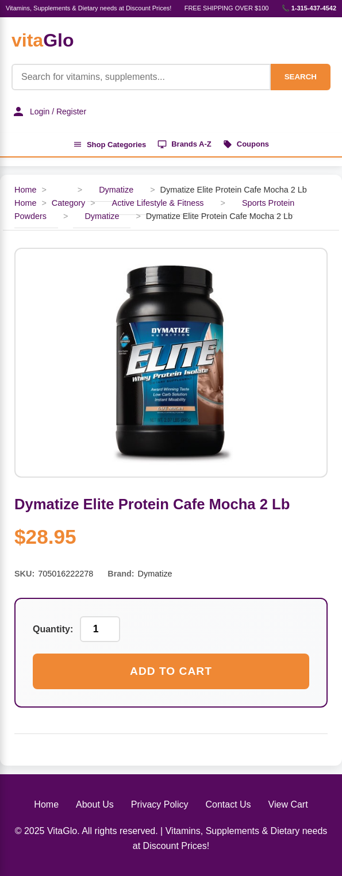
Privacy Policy (160, 804)
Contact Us (228, 804)
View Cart (288, 804)
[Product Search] (141, 77)
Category (68, 203)
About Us (95, 804)
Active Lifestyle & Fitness (158, 203)
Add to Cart (171, 671)
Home (25, 189)
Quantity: (53, 629)
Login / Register (48, 111)
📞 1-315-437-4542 (309, 8)
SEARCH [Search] (301, 76)
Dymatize (116, 189)
